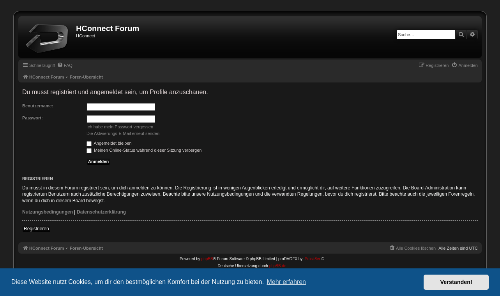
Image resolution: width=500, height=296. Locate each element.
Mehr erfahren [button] (286, 281)
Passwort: (32, 118)
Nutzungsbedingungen (47, 212)
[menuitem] (64, 65)
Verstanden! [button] (456, 282)
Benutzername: (37, 105)
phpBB (207, 259)
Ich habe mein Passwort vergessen (120, 126)
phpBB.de (277, 266)
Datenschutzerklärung (101, 212)
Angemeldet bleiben (109, 143)
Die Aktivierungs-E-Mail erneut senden (123, 133)
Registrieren (36, 228)
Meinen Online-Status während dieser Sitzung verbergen (144, 150)
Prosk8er (312, 259)
